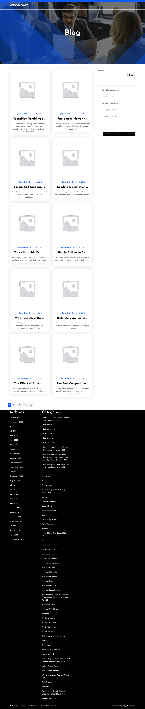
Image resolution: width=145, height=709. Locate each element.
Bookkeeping (47, 485)
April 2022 (14, 499)
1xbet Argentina (48, 429)
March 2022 (15, 503)
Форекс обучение (49, 699)
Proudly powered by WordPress (122, 706)
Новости (45, 687)
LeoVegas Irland (48, 554)
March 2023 (14, 449)
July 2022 (13, 485)
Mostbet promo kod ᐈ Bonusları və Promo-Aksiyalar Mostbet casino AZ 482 (56, 597)
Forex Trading (47, 524)
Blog (44, 481)
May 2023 (14, 440)
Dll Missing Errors (49, 520)
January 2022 (15, 512)
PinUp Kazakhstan (49, 627)
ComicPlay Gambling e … (29, 118)
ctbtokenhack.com (49, 511)
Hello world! (129, 134)
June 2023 (14, 436)
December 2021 (16, 517)
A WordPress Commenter (112, 134)
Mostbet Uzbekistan (50, 609)
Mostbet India (47, 581)
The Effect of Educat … (29, 383)
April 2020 (14, 535)
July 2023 (13, 431)
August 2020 (15, 530)
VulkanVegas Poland (50, 670)
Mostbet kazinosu (49, 586)
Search (101, 71)
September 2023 (16, 422)
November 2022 (16, 467)
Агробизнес (47, 682)
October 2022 (15, 472)
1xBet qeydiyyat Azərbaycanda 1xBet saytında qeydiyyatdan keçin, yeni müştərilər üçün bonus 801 (56, 457)
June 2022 (14, 490)
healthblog (46, 529)
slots (44, 641)
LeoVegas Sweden (49, 558)
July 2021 (13, 526)
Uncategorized (48, 654)
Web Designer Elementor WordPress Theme (28, 706)
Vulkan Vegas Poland (50, 666)
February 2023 (15, 454)
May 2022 (14, 494)
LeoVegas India (48, 549)
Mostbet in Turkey (49, 577)
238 (20, 405)
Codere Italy (47, 506)
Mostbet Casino (48, 567)
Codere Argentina (49, 501)
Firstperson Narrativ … (72, 118)
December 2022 (16, 463)
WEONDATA (19, 5)
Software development (51, 650)
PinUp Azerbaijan (49, 618)
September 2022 (16, 476)
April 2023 (14, 445)
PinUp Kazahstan (49, 623)
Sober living (47, 645)
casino (44, 497)
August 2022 (15, 481)
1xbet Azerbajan (48, 434)
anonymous (46, 476)
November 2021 (16, 521)
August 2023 (15, 426)
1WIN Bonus (47, 425)
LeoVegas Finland (49, 545)
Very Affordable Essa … (29, 252)
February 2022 (16, 508)
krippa (44, 540)
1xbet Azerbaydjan (49, 438)
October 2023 (15, 417)
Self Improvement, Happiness (53, 636)
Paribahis (46, 614)
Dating (45, 515)
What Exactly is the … (29, 318)
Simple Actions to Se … (72, 252)
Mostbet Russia (48, 605)
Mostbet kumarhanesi (51, 590)
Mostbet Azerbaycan (50, 563)
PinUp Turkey (47, 632)
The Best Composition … (72, 383)
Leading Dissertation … (72, 187)
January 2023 (15, 458)
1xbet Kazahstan (48, 443)
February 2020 (16, 539)
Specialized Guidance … (29, 187)
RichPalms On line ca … (72, 318)
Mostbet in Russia (49, 572)
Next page (29, 405)
